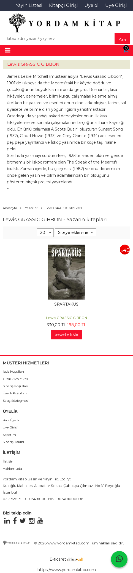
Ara (122, 39)
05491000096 (41, 499)
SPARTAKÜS (66, 304)
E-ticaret (58, 559)
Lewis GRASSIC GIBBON (33, 64)
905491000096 (70, 499)
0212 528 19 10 (14, 499)
